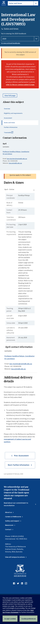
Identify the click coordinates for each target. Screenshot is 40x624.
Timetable (11, 133)
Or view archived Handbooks (10, 43)
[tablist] (23, 3)
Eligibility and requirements (13, 113)
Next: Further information (18, 465)
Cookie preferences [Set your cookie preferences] (28, 619)
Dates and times (9, 123)
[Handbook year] (20, 38)
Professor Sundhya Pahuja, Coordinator (16, 152)
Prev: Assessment (21, 455)
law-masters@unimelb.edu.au (17, 158)
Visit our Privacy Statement (18, 611)
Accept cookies (10, 619)
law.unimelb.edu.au (15, 163)
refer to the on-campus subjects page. (20, 84)
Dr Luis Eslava (7, 154)
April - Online (9, 189)
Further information (10, 127)
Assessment (8, 118)
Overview (7, 109)
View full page (9, 95)
